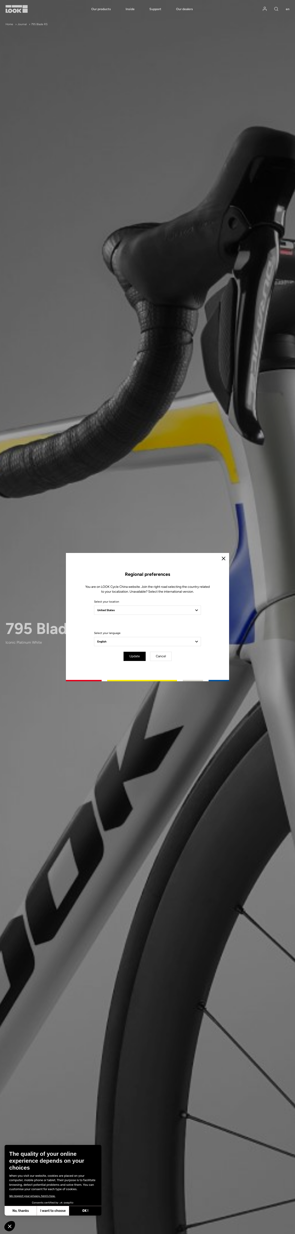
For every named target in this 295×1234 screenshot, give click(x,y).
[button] (9, 1226)
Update (134, 656)
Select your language (107, 633)
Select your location (106, 601)
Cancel (161, 656)
